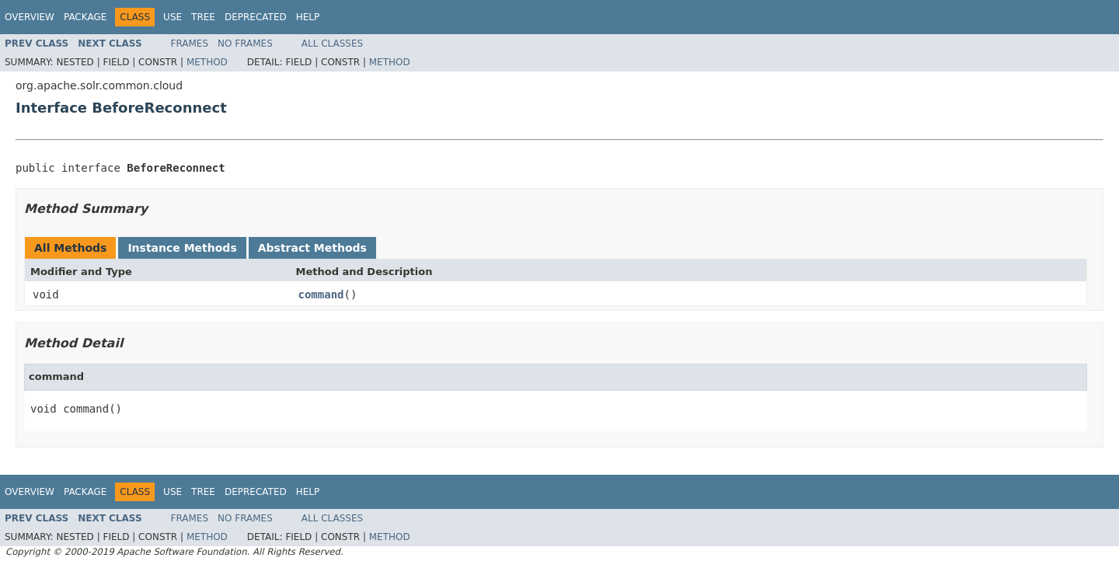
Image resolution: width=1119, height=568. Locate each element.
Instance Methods (181, 248)
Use (172, 17)
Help (308, 17)
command (321, 294)
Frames (190, 43)
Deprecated (256, 17)
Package (85, 17)
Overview (29, 17)
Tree (203, 17)
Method (207, 62)
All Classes (332, 43)
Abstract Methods (312, 248)
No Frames (245, 43)
